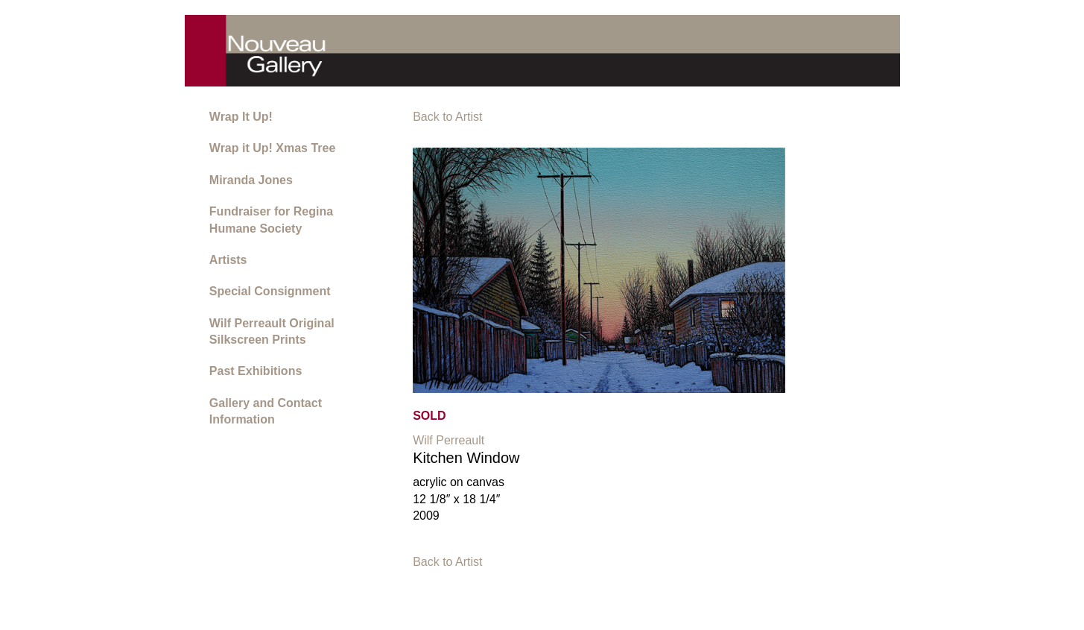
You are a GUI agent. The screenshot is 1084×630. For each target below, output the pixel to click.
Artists (228, 259)
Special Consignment (270, 291)
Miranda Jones (251, 180)
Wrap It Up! (241, 116)
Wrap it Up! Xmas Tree (272, 148)
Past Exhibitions (255, 371)
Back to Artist (447, 116)
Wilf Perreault (448, 440)
